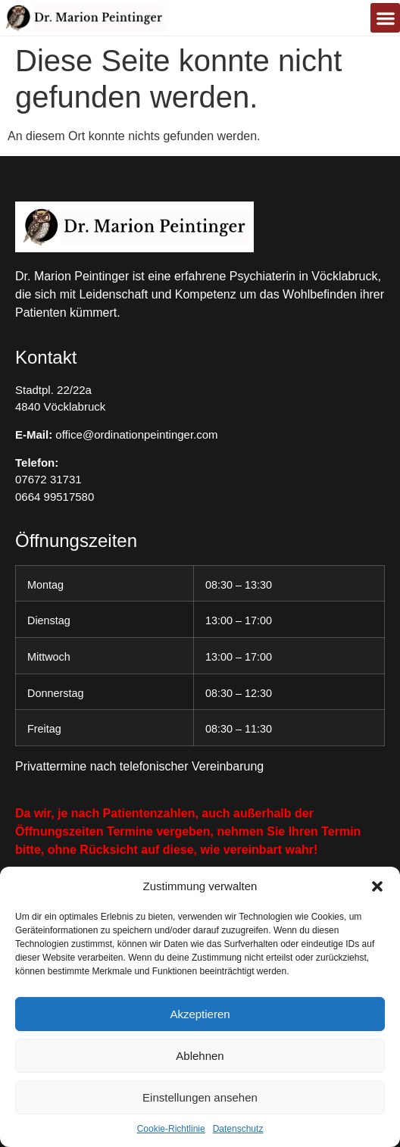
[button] (377, 886)
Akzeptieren (200, 1014)
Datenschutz (238, 1129)
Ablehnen (199, 1055)
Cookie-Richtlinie (171, 1129)
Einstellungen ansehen (200, 1097)
